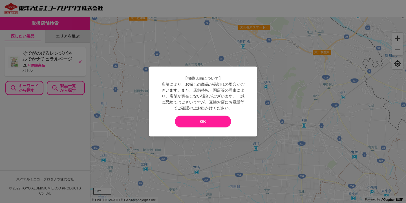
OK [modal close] (203, 121)
